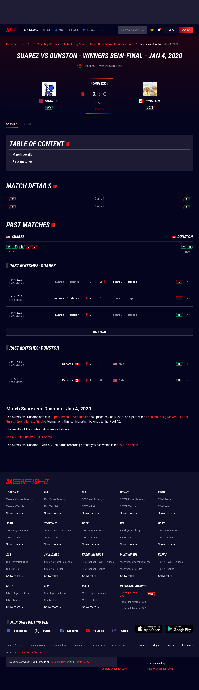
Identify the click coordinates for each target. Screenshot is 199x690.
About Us (11, 652)
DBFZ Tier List (89, 537)
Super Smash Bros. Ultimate (70, 417)
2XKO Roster (165, 499)
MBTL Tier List (13, 600)
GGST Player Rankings (170, 530)
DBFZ (85, 523)
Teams (171, 645)
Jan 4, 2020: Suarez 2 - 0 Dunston (29, 437)
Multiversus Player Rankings (135, 562)
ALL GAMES (31, 29)
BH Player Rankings (130, 530)
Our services (98, 645)
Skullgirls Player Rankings (58, 562)
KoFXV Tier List (166, 569)
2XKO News (164, 506)
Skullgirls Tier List (53, 569)
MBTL (9, 586)
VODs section (128, 445)
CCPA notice (78, 645)
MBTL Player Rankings (18, 593)
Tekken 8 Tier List (15, 506)
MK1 (60, 29)
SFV (46, 586)
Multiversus (128, 555)
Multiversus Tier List (131, 569)
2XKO (161, 492)
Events (143, 645)
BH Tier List (126, 537)
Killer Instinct (92, 555)
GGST (161, 523)
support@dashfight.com (115, 668)
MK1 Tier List (51, 506)
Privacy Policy (38, 645)
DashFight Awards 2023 (133, 602)
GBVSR (89, 29)
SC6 (8, 555)
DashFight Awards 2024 (130, 594)
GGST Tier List (165, 537)
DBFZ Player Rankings (94, 530)
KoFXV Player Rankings (170, 562)
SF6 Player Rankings (93, 499)
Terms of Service (15, 645)
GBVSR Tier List (128, 506)
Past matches (22, 161)
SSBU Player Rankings (18, 530)
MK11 (85, 586)
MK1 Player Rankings (55, 499)
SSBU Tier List (13, 537)
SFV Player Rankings (55, 593)
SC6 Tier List (13, 569)
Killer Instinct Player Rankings (98, 562)
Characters (187, 645)
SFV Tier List (50, 600)
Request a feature (32, 652)
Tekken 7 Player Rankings (58, 530)
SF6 (73, 29)
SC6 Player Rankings (17, 562)
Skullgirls (51, 555)
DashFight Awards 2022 (133, 608)
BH (122, 523)
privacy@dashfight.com (160, 668)
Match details (22, 154)
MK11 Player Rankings (94, 593)
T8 (46, 29)
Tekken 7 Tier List (53, 537)
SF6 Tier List (88, 506)
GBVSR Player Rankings (133, 499)
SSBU (9, 523)
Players (157, 645)
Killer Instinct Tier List (93, 569)
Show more (15, 513)
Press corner (118, 645)
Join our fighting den (29, 622)
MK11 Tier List (89, 600)
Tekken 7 (50, 523)
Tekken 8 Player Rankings (20, 499)
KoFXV (162, 555)
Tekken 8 (12, 492)
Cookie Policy (58, 645)
